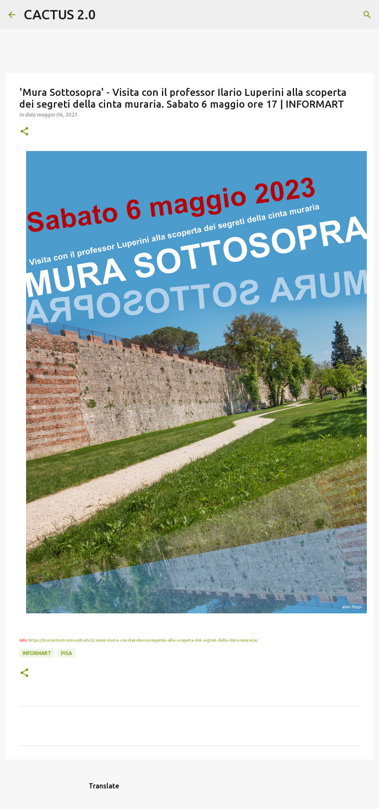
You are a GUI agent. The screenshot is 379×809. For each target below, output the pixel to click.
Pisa (66, 653)
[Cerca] (108, 15)
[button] (24, 132)
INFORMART (37, 653)
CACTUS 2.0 (60, 14)
